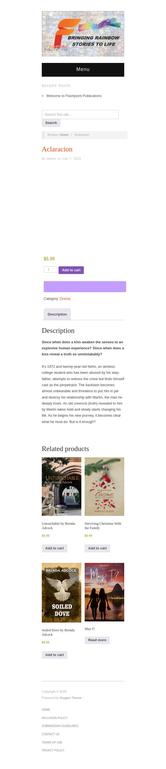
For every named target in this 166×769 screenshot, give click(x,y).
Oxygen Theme (71, 697)
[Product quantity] (50, 269)
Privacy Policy (53, 750)
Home (46, 709)
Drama (65, 299)
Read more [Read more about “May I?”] (97, 640)
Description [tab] (57, 314)
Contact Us (50, 734)
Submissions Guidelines (60, 725)
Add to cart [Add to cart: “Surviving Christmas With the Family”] (97, 548)
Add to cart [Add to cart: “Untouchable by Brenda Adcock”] (54, 548)
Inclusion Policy (55, 718)
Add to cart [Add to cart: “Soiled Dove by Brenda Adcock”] (54, 655)
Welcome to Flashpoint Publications (74, 96)
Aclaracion (57, 149)
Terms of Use (52, 742)
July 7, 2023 (71, 158)
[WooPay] (85, 286)
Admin (51, 158)
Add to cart (71, 270)
